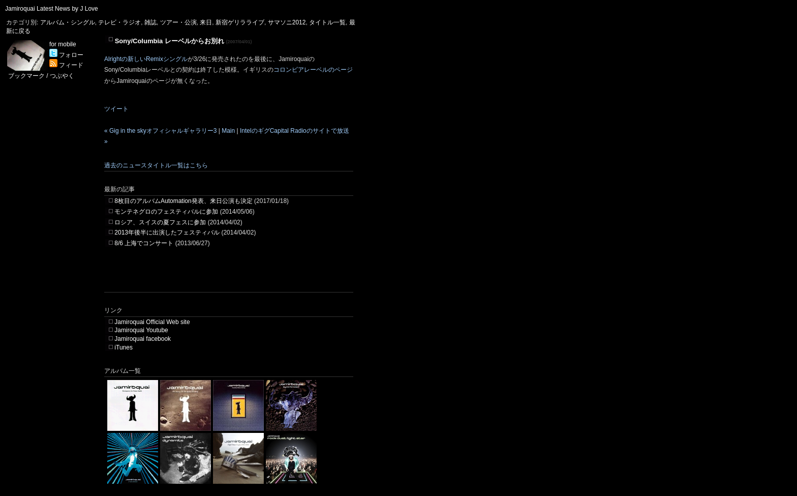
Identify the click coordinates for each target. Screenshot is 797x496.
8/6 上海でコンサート (143, 243)
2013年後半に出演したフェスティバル (167, 232)
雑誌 (150, 22)
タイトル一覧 (327, 22)
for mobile (62, 44)
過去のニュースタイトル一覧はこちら (156, 165)
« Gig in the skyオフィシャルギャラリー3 (160, 130)
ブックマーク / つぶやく (41, 75)
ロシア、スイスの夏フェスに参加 (160, 222)
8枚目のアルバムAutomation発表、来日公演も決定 (183, 201)
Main (228, 130)
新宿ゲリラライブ (240, 22)
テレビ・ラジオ (119, 22)
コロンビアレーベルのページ (313, 69)
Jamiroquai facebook (142, 338)
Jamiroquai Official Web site (152, 322)
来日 (206, 22)
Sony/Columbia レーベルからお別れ (169, 41)
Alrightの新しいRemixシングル (146, 59)
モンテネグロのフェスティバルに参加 (166, 211)
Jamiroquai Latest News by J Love (51, 8)
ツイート (116, 108)
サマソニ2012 (287, 22)
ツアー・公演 (178, 22)
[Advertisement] (223, 276)
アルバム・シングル (67, 22)
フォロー (66, 55)
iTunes (123, 347)
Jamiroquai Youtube (141, 330)
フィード (66, 65)
